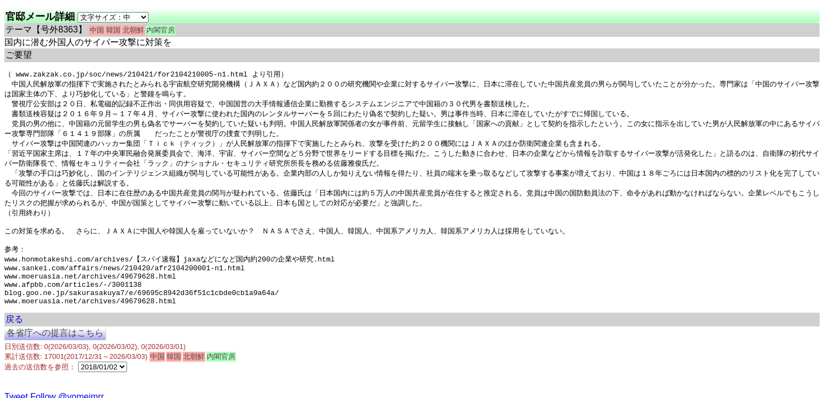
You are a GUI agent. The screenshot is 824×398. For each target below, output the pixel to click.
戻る (14, 340)
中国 (97, 30)
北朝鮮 (133, 30)
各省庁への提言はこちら (55, 354)
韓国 (113, 30)
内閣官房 (160, 30)
